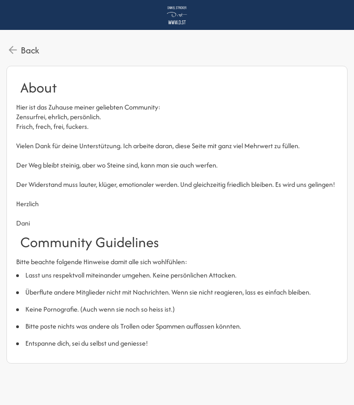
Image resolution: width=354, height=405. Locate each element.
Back (30, 50)
